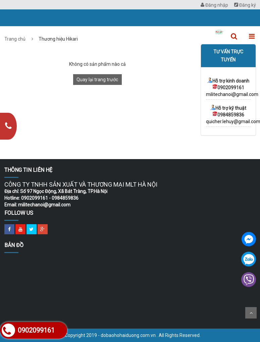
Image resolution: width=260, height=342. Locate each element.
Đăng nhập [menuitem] (214, 5)
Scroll (251, 313)
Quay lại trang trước (97, 79)
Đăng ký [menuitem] (245, 5)
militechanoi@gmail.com (232, 94)
